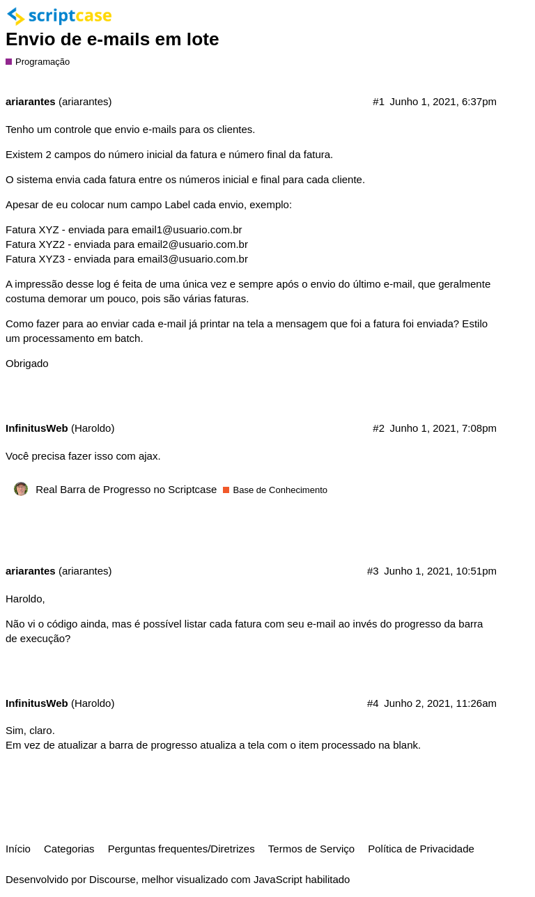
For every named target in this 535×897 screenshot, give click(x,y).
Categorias (69, 849)
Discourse (112, 879)
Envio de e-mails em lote (112, 39)
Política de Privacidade (421, 849)
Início (18, 849)
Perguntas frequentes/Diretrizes (181, 849)
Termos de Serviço (311, 849)
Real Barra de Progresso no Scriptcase (126, 489)
